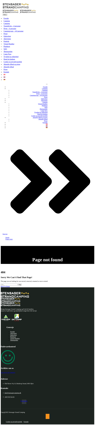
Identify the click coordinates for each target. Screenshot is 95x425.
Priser (6, 34)
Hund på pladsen (9, 59)
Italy (11, 239)
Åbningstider (8, 52)
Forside (6, 18)
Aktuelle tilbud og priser (12, 64)
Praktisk (6, 41)
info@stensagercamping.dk (13, 393)
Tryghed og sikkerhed (11, 57)
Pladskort (7, 46)
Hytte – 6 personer (10, 29)
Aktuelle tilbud (9, 67)
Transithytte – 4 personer (12, 26)
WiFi (5, 49)
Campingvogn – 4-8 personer (13, 31)
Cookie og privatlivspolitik (13, 62)
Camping (7, 21)
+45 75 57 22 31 (9, 397)
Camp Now (7, 54)
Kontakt (6, 72)
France (7, 239)
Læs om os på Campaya (8, 372)
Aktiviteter (7, 39)
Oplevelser (7, 36)
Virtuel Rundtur (9, 44)
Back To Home (5, 286)
